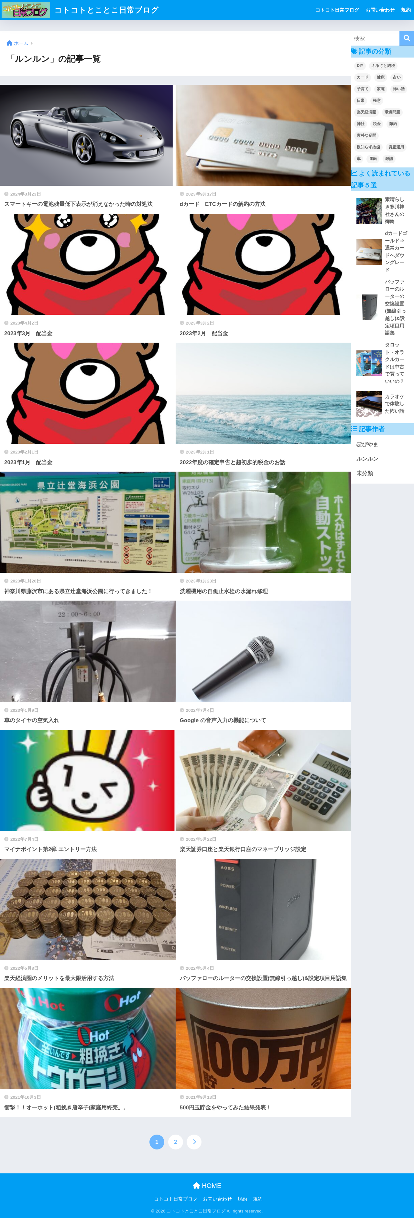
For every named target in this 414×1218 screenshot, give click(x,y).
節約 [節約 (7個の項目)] (393, 124)
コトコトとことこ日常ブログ (80, 10)
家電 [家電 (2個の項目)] (381, 89)
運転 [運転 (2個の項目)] (373, 158)
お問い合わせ (380, 10)
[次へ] (194, 1142)
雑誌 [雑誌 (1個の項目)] (389, 158)
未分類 (364, 473)
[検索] (406, 38)
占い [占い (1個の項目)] (397, 77)
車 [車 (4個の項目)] (359, 158)
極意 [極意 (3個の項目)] (377, 100)
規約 (406, 10)
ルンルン (367, 459)
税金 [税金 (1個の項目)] (377, 124)
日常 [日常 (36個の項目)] (361, 100)
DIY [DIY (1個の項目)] (360, 65)
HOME (207, 1185)
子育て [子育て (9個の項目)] (362, 89)
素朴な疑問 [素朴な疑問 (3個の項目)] (366, 135)
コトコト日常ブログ (337, 10)
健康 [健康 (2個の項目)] (381, 77)
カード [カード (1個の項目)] (362, 77)
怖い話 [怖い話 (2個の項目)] (399, 89)
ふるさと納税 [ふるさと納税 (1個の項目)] (383, 65)
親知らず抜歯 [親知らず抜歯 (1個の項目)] (368, 147)
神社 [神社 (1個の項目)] (361, 124)
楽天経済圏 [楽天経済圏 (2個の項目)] (366, 112)
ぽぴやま (367, 445)
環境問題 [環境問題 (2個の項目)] (392, 112)
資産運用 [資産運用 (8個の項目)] (396, 147)
